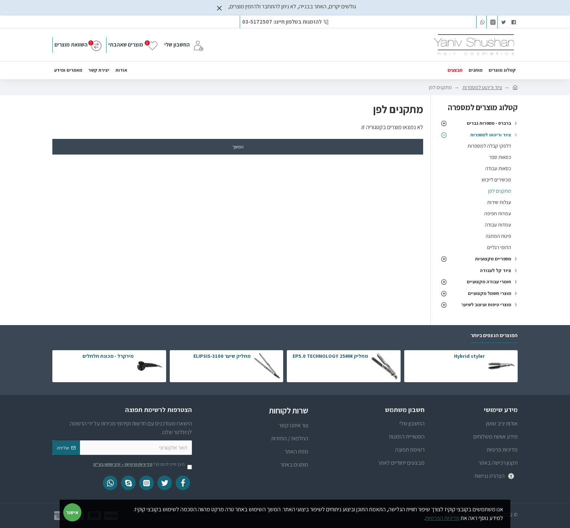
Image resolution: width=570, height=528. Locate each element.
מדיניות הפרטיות (442, 518)
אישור (72, 512)
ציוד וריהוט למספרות (482, 87)
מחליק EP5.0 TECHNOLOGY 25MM (330, 356)
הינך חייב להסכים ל (142, 464)
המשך (238, 147)
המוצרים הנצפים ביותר (494, 335)
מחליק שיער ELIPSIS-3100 (221, 356)
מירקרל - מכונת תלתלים (108, 356)
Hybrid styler (469, 356)
